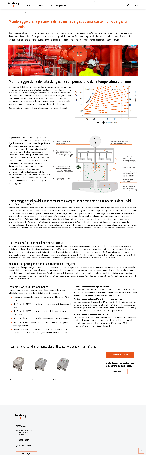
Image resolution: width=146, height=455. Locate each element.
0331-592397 (24, 440)
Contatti (113, 2)
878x (10, 380)
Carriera (103, 2)
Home (9, 13)
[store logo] (13, 5)
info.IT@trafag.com (25, 445)
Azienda (93, 2)
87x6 (54, 380)
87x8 (32, 380)
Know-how (16, 13)
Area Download (81, 2)
